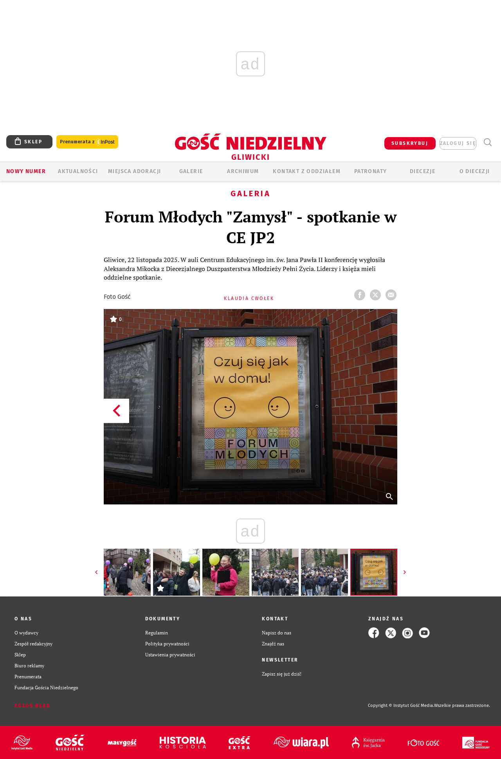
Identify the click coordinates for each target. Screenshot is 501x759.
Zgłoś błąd (32, 705)
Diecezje (422, 171)
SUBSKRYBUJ (409, 143)
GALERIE (191, 171)
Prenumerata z (87, 141)
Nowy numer (26, 171)
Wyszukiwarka (487, 142)
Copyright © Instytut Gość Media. (401, 705)
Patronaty (370, 171)
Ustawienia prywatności (170, 655)
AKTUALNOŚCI (78, 171)
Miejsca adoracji (134, 171)
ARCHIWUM (243, 171)
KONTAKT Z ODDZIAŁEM (307, 171)
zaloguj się (458, 143)
